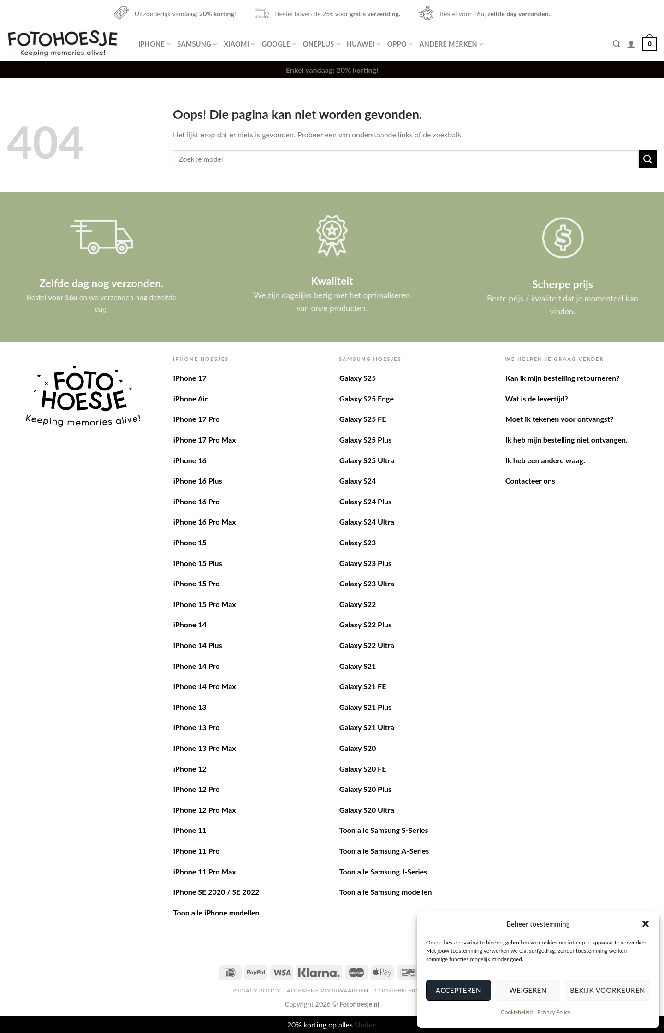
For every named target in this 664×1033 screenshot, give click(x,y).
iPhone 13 (190, 706)
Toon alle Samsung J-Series (383, 871)
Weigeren (527, 990)
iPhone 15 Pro (196, 583)
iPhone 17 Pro (196, 418)
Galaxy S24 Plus (365, 501)
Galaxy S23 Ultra (366, 583)
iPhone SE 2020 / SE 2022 (216, 891)
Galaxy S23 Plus (365, 563)
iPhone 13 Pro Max (204, 748)
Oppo (400, 44)
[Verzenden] (648, 159)
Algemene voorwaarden (327, 990)
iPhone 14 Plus (197, 645)
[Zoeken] (616, 44)
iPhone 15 (190, 542)
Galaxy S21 (357, 665)
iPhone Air (190, 398)
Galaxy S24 (357, 480)
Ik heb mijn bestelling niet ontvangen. (566, 439)
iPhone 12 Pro (196, 789)
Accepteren (458, 990)
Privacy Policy (553, 1012)
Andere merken (451, 44)
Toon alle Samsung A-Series (384, 850)
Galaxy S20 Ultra (366, 809)
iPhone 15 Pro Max (204, 604)
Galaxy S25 (357, 377)
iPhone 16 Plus (197, 480)
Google (279, 44)
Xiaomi (239, 44)
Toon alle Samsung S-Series (383, 830)
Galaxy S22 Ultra (366, 645)
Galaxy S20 (357, 748)
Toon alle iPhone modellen (216, 912)
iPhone (154, 44)
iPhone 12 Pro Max (204, 809)
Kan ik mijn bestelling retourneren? (562, 377)
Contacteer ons (530, 480)
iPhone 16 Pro (196, 501)
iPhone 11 (190, 830)
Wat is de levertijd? (536, 398)
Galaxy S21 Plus (365, 706)
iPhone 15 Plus (197, 563)
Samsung (197, 44)
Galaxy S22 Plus (365, 624)
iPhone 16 (190, 460)
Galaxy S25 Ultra (366, 460)
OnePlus (321, 44)
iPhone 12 (190, 768)
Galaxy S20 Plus (365, 789)
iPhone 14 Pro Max (204, 686)
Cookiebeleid (517, 1012)
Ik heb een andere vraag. (545, 460)
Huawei (364, 44)
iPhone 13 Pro (196, 727)
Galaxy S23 (357, 542)
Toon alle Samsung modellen (385, 891)
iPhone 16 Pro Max (204, 521)
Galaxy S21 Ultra (366, 727)
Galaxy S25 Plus (365, 439)
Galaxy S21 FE (362, 686)
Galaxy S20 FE (362, 768)
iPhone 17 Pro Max (204, 439)
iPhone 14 (190, 624)
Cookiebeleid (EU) (402, 990)
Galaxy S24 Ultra (366, 521)
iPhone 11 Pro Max (204, 871)
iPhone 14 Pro (196, 665)
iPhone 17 (190, 377)
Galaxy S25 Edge (366, 398)
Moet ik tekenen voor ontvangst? (559, 418)
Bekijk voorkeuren (607, 990)
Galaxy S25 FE (362, 418)
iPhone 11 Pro (196, 850)
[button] (645, 923)
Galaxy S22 (357, 604)
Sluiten (366, 1024)
